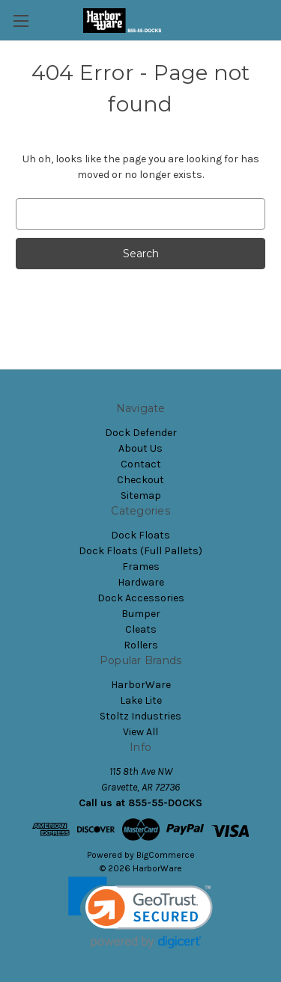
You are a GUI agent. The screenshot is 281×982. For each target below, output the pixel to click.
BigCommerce (165, 855)
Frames (141, 566)
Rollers (141, 645)
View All (140, 731)
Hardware (141, 582)
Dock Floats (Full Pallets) (140, 550)
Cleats (141, 629)
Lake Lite (141, 700)
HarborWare (141, 684)
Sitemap (141, 495)
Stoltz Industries (140, 716)
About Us (140, 448)
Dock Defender (141, 432)
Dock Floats (140, 535)
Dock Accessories (140, 598)
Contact (141, 464)
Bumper (140, 613)
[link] (140, 913)
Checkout (140, 479)
